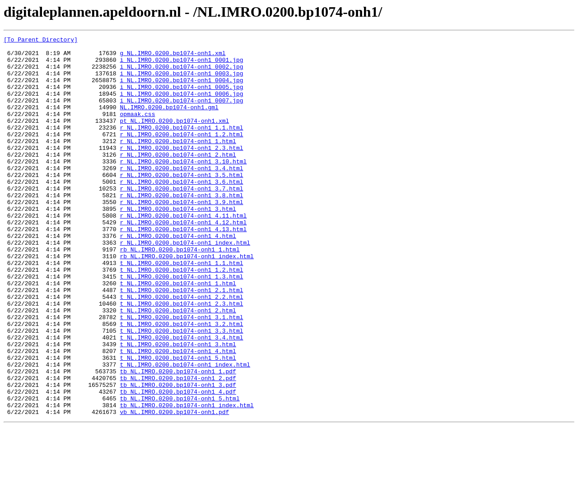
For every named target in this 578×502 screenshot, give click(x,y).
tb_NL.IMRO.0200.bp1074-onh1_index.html (186, 479)
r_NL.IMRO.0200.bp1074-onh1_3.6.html (181, 211)
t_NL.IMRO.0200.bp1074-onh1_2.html (178, 366)
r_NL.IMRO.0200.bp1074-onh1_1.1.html (181, 146)
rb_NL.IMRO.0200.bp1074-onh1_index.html (186, 301)
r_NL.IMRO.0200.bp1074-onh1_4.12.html (183, 260)
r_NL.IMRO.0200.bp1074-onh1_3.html (178, 244)
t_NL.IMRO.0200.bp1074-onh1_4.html (178, 414)
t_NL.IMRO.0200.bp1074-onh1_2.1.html (181, 341)
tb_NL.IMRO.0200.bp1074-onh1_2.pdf (178, 447)
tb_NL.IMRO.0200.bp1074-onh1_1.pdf (178, 439)
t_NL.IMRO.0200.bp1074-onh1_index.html (185, 431)
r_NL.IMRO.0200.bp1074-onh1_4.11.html (183, 252)
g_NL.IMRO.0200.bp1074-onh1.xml (172, 57)
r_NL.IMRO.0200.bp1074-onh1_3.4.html (181, 195)
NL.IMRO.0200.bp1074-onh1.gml (169, 122)
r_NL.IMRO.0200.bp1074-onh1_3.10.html (183, 187)
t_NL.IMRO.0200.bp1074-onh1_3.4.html (181, 398)
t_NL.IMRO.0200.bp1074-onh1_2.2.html (181, 349)
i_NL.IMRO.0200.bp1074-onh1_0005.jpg (181, 97)
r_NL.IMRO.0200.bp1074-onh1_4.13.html (183, 268)
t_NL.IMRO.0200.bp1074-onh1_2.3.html (181, 357)
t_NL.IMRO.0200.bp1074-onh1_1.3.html (181, 325)
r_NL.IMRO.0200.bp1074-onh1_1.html (178, 162)
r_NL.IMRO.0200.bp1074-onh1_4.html (178, 276)
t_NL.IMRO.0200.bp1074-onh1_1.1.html (181, 309)
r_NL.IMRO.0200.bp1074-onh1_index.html (185, 284)
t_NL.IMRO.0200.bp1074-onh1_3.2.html (181, 382)
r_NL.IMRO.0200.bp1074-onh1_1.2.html (181, 154)
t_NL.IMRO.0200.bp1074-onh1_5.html (178, 422)
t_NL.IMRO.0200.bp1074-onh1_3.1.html (181, 374)
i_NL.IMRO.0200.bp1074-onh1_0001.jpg (181, 65)
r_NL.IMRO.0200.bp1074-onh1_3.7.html (181, 219)
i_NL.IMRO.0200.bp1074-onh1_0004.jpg (181, 89)
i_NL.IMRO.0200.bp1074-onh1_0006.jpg (181, 106)
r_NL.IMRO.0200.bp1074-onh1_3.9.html (181, 236)
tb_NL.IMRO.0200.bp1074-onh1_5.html (179, 471)
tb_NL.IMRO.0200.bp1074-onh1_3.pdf (178, 455)
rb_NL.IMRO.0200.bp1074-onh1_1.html (179, 292)
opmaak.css (137, 130)
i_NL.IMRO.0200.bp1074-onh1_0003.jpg (181, 81)
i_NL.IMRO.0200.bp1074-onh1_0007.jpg (181, 114)
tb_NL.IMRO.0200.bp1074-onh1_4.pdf (178, 463)
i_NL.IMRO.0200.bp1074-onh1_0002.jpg (181, 73)
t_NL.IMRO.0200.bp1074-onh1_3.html (178, 406)
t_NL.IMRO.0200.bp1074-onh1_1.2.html (181, 317)
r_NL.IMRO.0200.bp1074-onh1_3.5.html (181, 203)
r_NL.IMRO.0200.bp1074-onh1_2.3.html (181, 171)
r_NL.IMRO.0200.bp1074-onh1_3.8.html (181, 227)
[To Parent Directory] (41, 41)
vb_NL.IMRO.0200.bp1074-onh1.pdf (174, 487)
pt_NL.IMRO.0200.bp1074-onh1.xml (174, 138)
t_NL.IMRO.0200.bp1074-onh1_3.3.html (181, 390)
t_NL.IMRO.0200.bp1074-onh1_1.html (178, 333)
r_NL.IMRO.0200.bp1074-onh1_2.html (178, 179)
